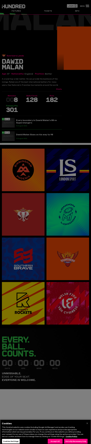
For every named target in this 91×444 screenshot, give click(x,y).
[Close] (87, 426)
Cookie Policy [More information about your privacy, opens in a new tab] (71, 440)
